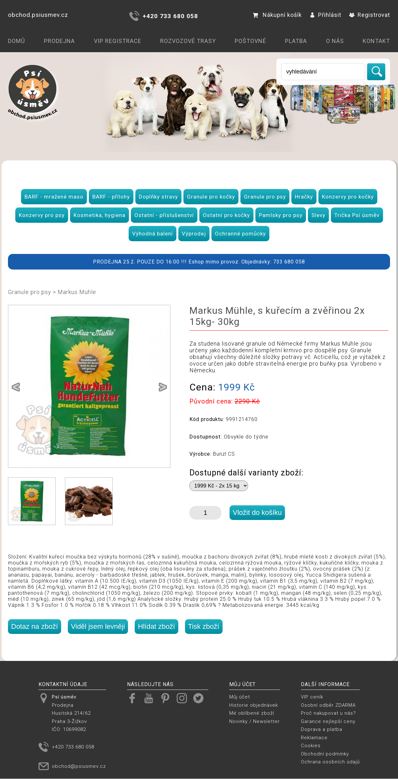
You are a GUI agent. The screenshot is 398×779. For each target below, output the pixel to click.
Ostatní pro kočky (226, 215)
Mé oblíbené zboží (251, 713)
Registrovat (369, 14)
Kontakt (376, 41)
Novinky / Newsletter (254, 721)
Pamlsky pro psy (280, 215)
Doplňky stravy (158, 196)
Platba (296, 41)
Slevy (318, 215)
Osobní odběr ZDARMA (328, 705)
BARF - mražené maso (54, 196)
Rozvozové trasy (188, 41)
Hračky (304, 196)
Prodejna (59, 41)
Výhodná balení (152, 233)
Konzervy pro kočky (348, 196)
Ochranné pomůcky (240, 233)
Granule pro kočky (211, 196)
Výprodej (194, 233)
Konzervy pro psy (42, 215)
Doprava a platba (321, 729)
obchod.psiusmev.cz (38, 14)
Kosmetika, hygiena (99, 215)
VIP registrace (117, 41)
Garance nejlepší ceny (328, 721)
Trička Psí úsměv (357, 215)
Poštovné (250, 41)
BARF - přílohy (111, 196)
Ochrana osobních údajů (330, 762)
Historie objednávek (253, 705)
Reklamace (314, 737)
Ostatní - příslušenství (164, 215)
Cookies (311, 745)
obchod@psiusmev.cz (79, 766)
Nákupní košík (277, 14)
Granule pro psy (265, 196)
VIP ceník (312, 697)
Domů (16, 41)
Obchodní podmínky (325, 754)
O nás (335, 41)
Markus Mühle (77, 292)
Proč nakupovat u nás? (328, 713)
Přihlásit (325, 14)
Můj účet (239, 697)
